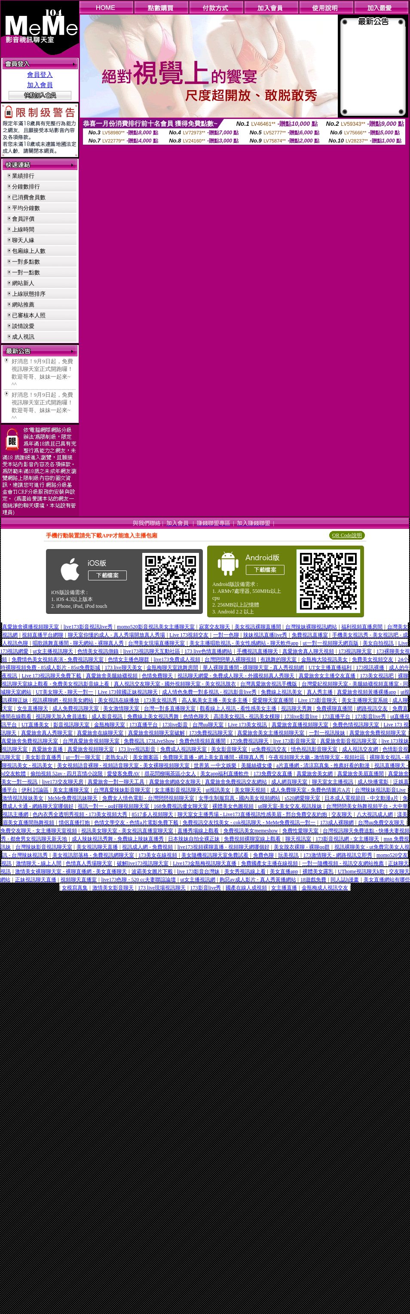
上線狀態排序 (29, 294)
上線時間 (23, 229)
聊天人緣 (23, 240)
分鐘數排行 (26, 186)
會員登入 (40, 74)
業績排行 (23, 176)
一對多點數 (26, 261)
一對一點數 (26, 272)
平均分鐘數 (26, 208)
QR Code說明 (347, 535)
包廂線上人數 (29, 251)
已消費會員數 (29, 197)
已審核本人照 (29, 315)
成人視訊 (23, 337)
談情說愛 (23, 326)
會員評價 (23, 218)
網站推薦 (23, 304)
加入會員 (40, 85)
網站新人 (23, 283)
